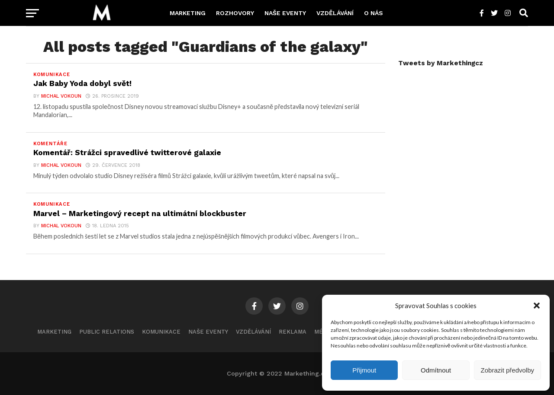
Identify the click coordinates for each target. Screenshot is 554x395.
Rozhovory (235, 13)
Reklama (292, 331)
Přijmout (364, 370)
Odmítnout (436, 370)
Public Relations (106, 331)
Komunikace (161, 331)
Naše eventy (285, 13)
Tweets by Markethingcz (440, 63)
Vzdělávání (335, 13)
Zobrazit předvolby (507, 370)
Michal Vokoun (61, 96)
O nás (373, 13)
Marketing (188, 13)
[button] (536, 305)
